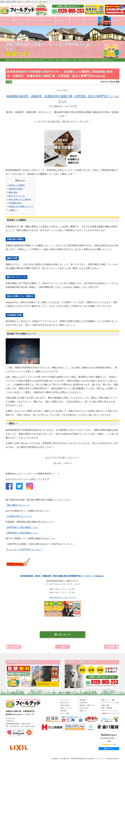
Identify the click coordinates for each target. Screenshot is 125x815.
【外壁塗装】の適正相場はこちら (22, 527)
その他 (8, 82)
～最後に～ (13, 210)
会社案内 (118, 22)
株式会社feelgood (109, 735)
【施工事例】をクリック (17, 505)
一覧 (62, 647)
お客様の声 (62, 22)
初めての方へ (6, 22)
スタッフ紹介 (76, 22)
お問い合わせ (84, 708)
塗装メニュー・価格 (108, 700)
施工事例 (48, 22)
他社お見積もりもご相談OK (19, 199)
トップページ (65, 700)
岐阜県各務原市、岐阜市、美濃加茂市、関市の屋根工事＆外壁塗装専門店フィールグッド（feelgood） (63, 576)
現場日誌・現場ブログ (87, 705)
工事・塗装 (34, 22)
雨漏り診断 (105, 705)
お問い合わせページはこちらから (62, 597)
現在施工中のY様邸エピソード (20, 206)
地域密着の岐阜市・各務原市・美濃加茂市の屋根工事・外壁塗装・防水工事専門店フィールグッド (62, 99)
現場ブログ (90, 22)
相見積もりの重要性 (16, 185)
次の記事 (14, 647)
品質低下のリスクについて (110, 713)
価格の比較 (13, 192)
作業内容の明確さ (15, 189)
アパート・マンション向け (110, 702)
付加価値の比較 (14, 203)
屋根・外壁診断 (107, 708)
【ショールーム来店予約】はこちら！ (24, 549)
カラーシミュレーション (110, 711)
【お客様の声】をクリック (19, 516)
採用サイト (83, 711)
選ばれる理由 (20, 22)
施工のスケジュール (16, 196)
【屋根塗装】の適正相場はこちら (22, 533)
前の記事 (110, 647)
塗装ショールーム (66, 708)
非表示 (22, 180)
